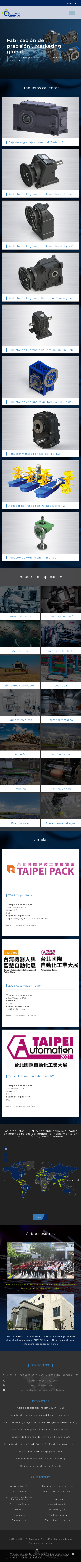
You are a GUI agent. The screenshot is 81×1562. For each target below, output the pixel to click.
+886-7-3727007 (48, 1381)
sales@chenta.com (53, 1390)
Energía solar (20, 823)
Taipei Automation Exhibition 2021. (32, 1076)
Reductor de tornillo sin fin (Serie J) (32, 557)
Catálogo (34, 1539)
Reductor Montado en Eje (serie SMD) (34, 453)
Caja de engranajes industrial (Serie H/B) (36, 142)
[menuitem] (17, 1168)
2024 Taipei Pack (20, 895)
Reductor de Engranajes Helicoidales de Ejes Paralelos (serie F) (40, 1422)
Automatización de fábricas (57, 1486)
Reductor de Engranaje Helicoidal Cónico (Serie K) (43, 298)
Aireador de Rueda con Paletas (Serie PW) (37, 505)
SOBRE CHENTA (18, 1539)
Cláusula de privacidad (40, 1543)
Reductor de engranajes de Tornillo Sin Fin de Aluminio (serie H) (40, 1444)
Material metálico (61, 720)
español (71, 3)
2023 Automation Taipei (25, 985)
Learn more (50, 1557)
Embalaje (20, 789)
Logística (61, 685)
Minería (20, 754)
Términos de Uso (63, 1539)
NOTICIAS (46, 1539)
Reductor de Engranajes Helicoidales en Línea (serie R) (40, 1415)
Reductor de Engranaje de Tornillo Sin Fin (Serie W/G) (40, 1437)
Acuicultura (20, 651)
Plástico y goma (61, 789)
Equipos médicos (20, 720)
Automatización (20, 616)
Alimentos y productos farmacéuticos (30, 685)
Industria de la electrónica (63, 651)
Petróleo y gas (61, 754)
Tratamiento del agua (61, 823)
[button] (78, 49)
